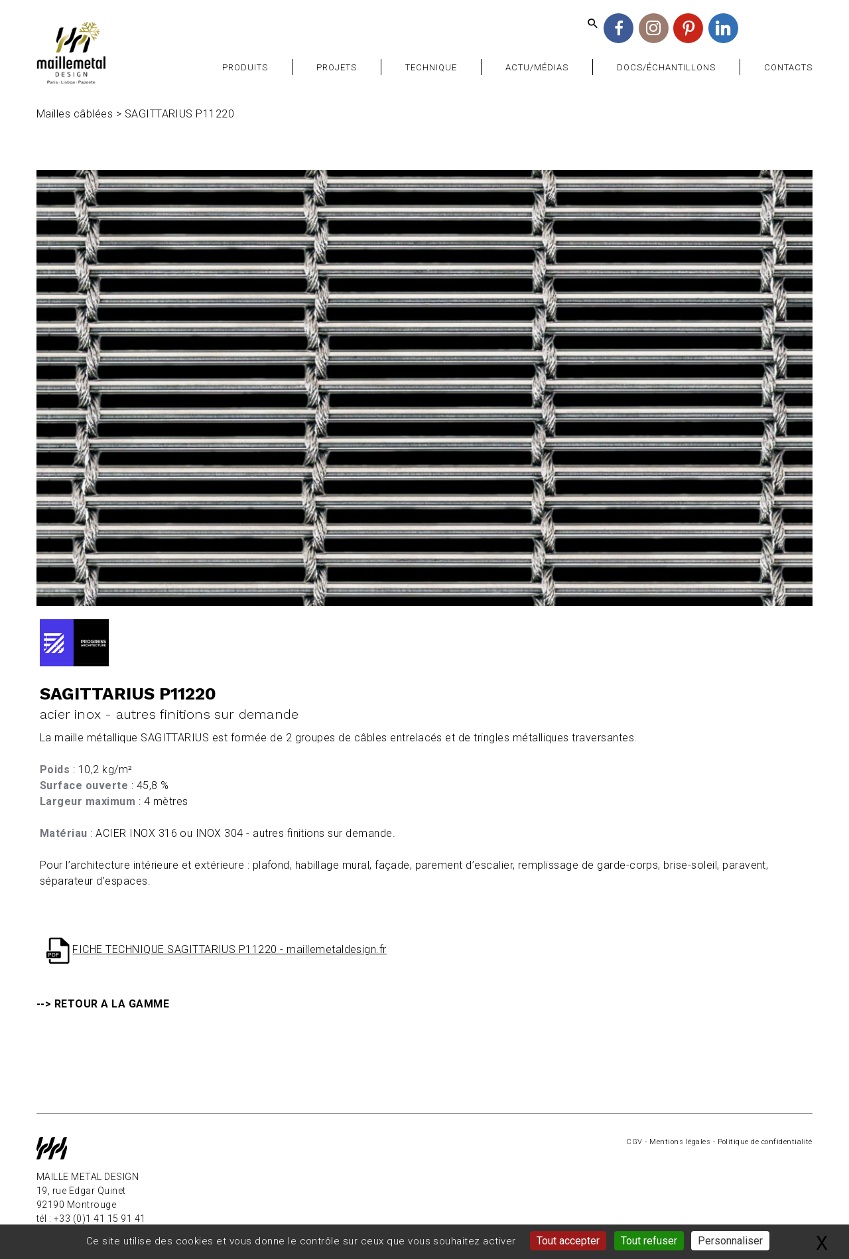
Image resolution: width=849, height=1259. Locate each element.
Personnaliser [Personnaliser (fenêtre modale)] (730, 1240)
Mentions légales (679, 1142)
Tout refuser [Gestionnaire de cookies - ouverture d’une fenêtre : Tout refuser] (649, 1240)
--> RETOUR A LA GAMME (102, 1004)
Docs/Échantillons (666, 67)
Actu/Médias (536, 67)
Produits (245, 67)
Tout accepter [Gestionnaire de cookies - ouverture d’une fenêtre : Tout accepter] (568, 1240)
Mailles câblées (74, 114)
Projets (336, 67)
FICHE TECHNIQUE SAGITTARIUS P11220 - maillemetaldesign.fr (229, 949)
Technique (431, 67)
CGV (634, 1142)
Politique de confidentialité (765, 1142)
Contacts (788, 67)
